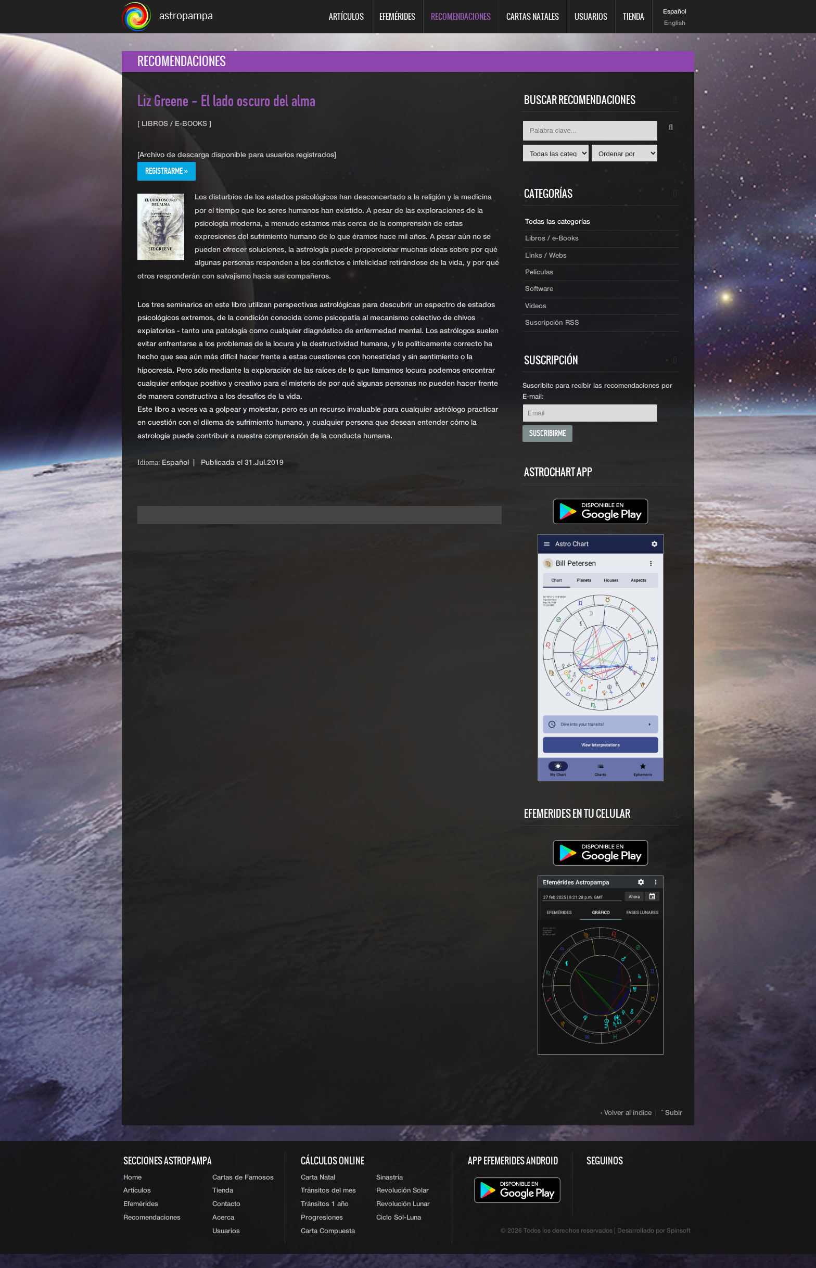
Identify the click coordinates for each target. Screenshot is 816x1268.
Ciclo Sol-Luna (398, 1231)
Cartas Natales (532, 16)
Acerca (223, 1231)
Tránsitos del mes (328, 1202)
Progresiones (322, 1231)
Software (540, 296)
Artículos (346, 16)
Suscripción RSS (553, 331)
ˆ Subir (672, 1123)
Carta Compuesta (328, 1245)
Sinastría (389, 1188)
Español (674, 12)
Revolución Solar (402, 1202)
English (674, 23)
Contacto (226, 1216)
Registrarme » (169, 176)
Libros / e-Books (553, 243)
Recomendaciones (461, 16)
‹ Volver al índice (627, 1123)
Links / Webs (547, 260)
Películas (540, 278)
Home (132, 1188)
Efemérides (397, 16)
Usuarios (591, 16)
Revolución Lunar (403, 1216)
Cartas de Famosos (243, 1188)
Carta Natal (318, 1188)
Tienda (633, 16)
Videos (536, 314)
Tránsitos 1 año (325, 1216)
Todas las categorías (559, 225)
